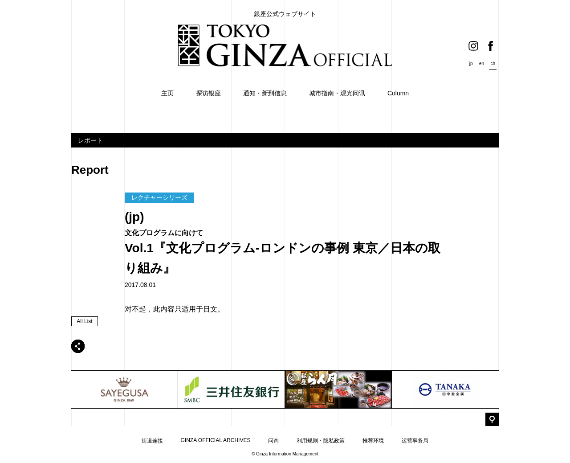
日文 (210, 309)
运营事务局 (415, 441)
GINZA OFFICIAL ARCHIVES (216, 440)
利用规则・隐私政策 (321, 441)
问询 (273, 441)
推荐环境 (373, 441)
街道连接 (152, 441)
